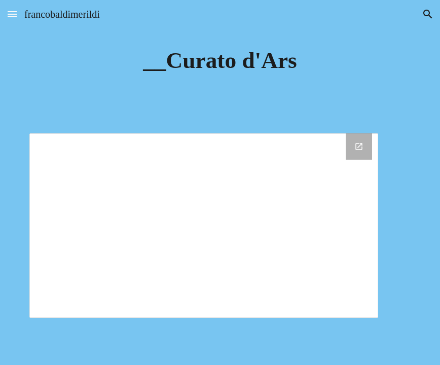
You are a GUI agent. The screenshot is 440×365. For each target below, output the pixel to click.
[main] (219, 61)
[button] (12, 14)
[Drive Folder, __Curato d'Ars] (203, 225)
